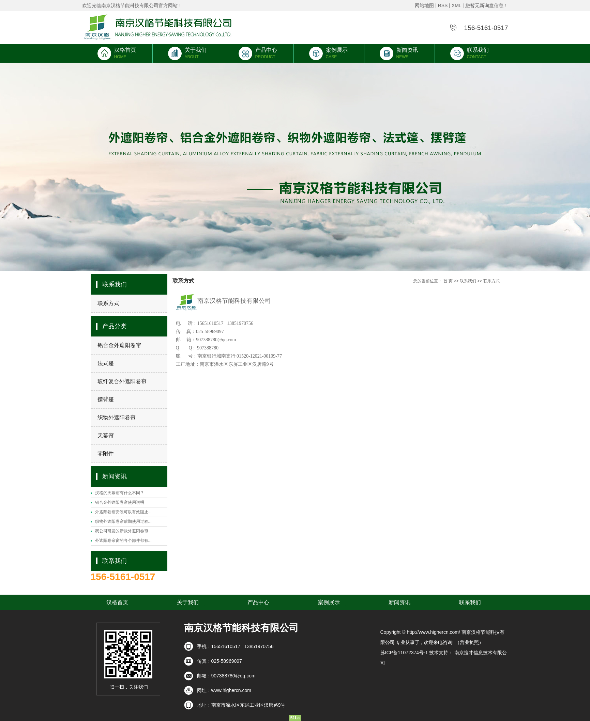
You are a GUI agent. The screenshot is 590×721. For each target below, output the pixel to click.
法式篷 (105, 363)
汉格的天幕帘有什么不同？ (119, 492)
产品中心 (258, 53)
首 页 (448, 281)
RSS (443, 5)
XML (456, 5)
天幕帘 (105, 435)
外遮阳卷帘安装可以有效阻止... (123, 512)
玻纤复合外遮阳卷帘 (122, 381)
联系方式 (108, 303)
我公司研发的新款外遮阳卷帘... (123, 531)
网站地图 (424, 5)
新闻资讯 (399, 53)
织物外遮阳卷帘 (116, 417)
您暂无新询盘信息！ (486, 5)
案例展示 (329, 53)
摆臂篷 (105, 399)
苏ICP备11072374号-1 (404, 652)
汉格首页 (117, 53)
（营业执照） (469, 642)
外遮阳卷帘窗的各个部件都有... (123, 540)
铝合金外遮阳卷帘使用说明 (119, 502)
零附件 (105, 453)
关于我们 (188, 53)
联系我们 (470, 53)
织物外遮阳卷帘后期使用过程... (123, 521)
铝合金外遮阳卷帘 (119, 345)
